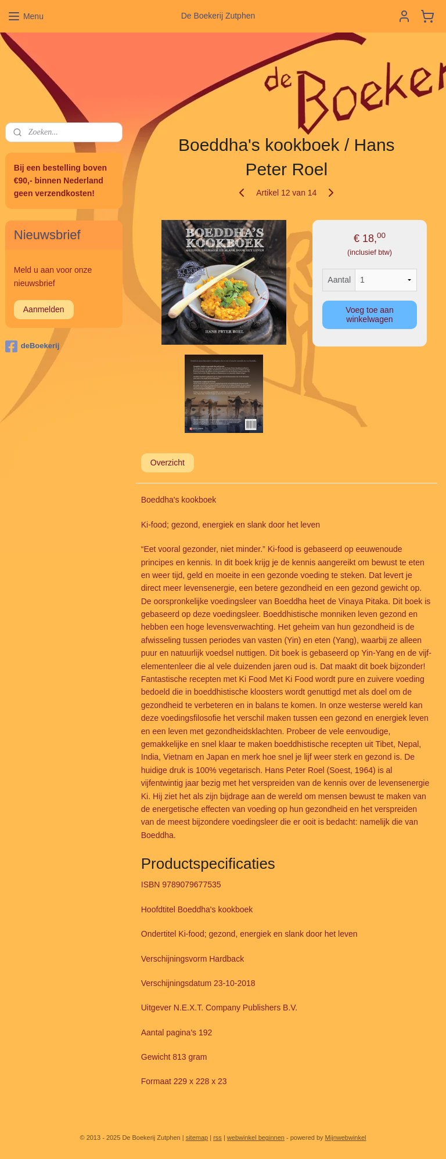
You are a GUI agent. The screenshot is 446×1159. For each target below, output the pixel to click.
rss (217, 1137)
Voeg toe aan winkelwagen (370, 314)
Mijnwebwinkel (345, 1137)
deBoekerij (32, 346)
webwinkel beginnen (256, 1137)
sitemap (197, 1137)
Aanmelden (43, 309)
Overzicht (167, 462)
